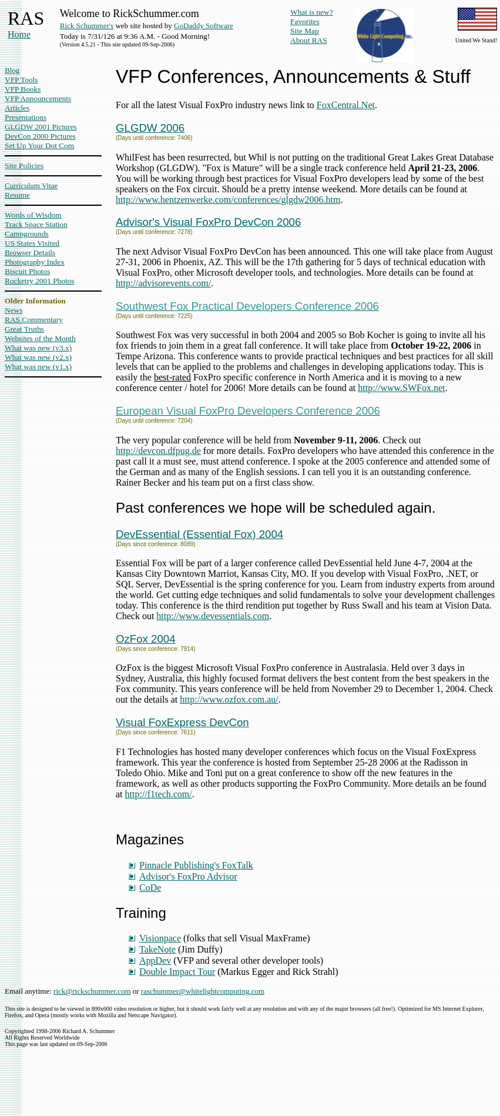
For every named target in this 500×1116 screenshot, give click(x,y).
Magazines (150, 839)
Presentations (25, 117)
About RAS (308, 40)
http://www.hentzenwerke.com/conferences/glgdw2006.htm (228, 200)
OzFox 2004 (146, 639)
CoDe (150, 888)
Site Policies (24, 165)
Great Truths (24, 329)
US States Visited (32, 243)
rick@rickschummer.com (91, 991)
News (13, 310)
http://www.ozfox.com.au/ (229, 699)
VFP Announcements (38, 98)
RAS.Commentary (34, 319)
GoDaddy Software (203, 25)
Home (19, 34)
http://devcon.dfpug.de (158, 451)
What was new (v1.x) (38, 366)
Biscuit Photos (27, 271)
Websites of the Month (40, 338)
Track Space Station (36, 224)
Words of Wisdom (33, 214)
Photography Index (35, 262)
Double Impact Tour (177, 972)
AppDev (155, 960)
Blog (12, 70)
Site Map (304, 30)
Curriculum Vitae (31, 185)
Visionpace (160, 938)
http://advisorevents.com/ (163, 283)
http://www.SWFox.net (401, 388)
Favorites (305, 21)
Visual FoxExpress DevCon (182, 722)
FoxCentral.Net (346, 105)
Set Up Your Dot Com (39, 145)
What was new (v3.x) (38, 347)
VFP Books (23, 89)
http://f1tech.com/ (158, 794)
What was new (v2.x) (38, 357)
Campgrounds (27, 233)
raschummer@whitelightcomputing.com (202, 991)
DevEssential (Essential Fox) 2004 (199, 534)
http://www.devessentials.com (212, 616)
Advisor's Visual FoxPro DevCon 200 (205, 222)
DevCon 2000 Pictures (40, 136)
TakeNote (157, 949)
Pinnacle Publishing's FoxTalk (196, 865)
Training (141, 913)
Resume (17, 195)
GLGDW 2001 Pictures (41, 126)
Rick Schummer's (87, 25)
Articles (17, 107)
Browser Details (30, 252)
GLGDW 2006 (150, 128)
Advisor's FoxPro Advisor (188, 876)
